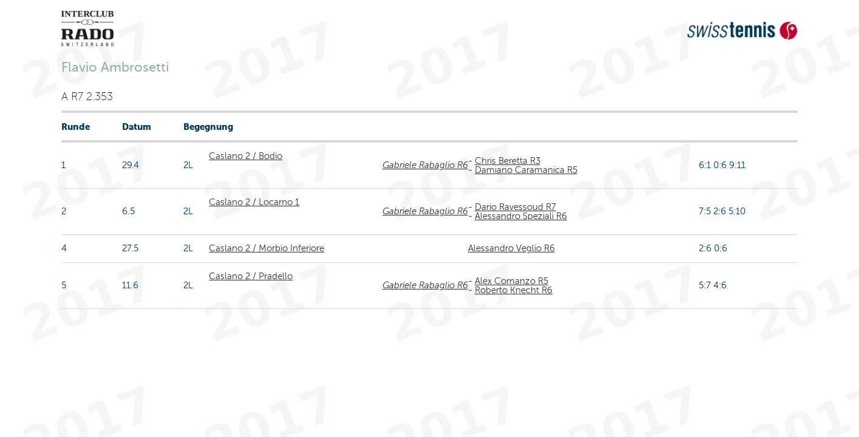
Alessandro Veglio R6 (511, 248)
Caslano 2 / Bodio (245, 156)
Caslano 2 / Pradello (251, 276)
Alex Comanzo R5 (511, 281)
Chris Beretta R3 (507, 161)
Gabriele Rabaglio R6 (425, 165)
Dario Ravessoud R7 (515, 207)
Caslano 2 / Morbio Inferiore (266, 248)
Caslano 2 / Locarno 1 (254, 202)
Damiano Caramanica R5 (526, 170)
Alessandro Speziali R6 (521, 216)
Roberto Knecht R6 (513, 290)
